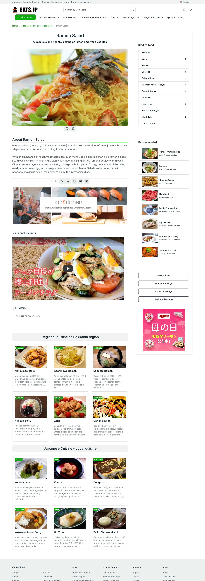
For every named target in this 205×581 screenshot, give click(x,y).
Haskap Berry (23, 420)
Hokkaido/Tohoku (31, 26)
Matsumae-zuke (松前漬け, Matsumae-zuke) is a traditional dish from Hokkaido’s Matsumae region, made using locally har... (30, 380)
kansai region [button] (129, 17)
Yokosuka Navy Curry (28, 532)
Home (16, 26)
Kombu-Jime (22, 482)
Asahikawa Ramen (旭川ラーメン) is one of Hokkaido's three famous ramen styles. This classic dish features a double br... (70, 382)
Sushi (15, 576)
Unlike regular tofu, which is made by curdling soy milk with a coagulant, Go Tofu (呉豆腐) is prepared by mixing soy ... (70, 541)
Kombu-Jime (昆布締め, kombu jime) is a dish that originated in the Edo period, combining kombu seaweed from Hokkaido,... (30, 493)
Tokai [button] (113, 17)
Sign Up (136, 572)
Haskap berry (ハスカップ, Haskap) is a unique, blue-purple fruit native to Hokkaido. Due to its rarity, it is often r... (30, 430)
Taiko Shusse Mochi (105, 532)
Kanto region (78, 576)
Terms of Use (169, 576)
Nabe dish (47, 576)
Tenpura (16, 572)
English (185, 2)
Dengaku (98, 482)
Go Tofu (59, 532)
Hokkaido (48, 26)
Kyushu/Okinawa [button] (175, 17)
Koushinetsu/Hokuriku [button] (93, 17)
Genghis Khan (102, 420)
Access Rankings (163, 291)
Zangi (57, 420)
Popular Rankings (163, 283)
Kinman (58, 482)
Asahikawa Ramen (65, 370)
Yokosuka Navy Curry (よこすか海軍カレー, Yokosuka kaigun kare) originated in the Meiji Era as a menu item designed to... (31, 541)
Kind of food (25, 17)
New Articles (163, 275)
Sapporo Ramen (103, 370)
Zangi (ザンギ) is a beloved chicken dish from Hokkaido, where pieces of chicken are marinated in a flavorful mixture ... (69, 432)
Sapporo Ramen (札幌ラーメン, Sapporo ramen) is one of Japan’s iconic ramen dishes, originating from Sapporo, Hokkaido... (108, 382)
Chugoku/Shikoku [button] (151, 17)
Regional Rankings (164, 299)
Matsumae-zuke (25, 370)
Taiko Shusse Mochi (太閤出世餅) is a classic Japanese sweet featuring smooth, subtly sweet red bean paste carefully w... (109, 541)
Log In (136, 576)
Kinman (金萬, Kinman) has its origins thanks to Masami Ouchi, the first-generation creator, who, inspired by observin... (70, 491)
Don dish (46, 572)
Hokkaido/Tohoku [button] (47, 17)
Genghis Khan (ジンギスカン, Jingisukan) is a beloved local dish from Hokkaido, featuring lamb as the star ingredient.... (108, 430)
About (165, 572)
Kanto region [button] (69, 17)
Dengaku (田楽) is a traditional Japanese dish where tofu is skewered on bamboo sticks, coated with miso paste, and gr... (109, 491)
